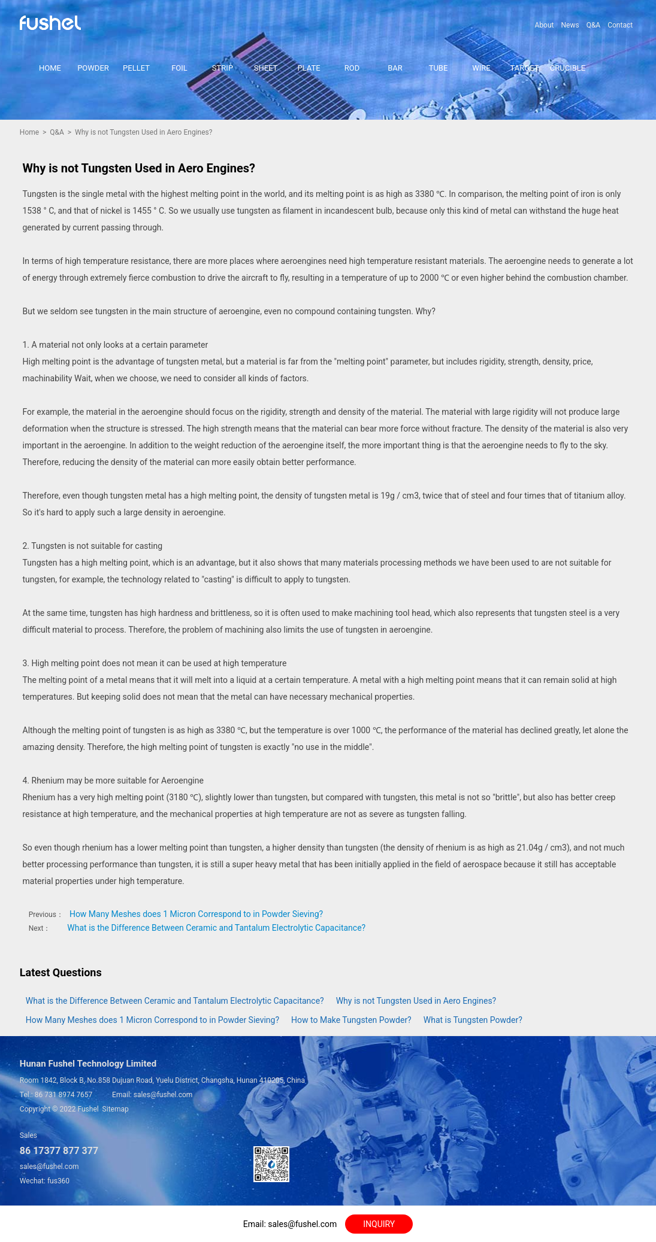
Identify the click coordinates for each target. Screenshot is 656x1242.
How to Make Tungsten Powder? (351, 1020)
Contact (620, 25)
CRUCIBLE (567, 67)
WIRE (481, 67)
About (544, 25)
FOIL (179, 67)
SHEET (266, 67)
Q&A (594, 25)
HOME (50, 67)
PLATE (308, 67)
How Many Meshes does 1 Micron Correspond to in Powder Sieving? (196, 914)
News (570, 25)
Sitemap (115, 1109)
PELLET (136, 67)
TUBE (438, 67)
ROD (352, 67)
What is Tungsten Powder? (473, 1020)
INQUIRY (379, 1224)
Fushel (87, 1109)
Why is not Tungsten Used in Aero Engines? (416, 1001)
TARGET (524, 67)
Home (29, 132)
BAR (395, 67)
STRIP (222, 67)
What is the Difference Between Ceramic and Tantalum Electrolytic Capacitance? (216, 928)
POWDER (93, 67)
